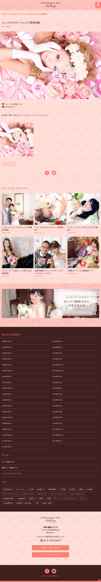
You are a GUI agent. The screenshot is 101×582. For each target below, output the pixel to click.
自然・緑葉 (47, 503)
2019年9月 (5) (57, 388)
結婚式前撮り (9, 498)
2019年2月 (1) (7, 412)
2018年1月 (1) (7, 429)
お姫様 (90, 489)
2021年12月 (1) (57, 365)
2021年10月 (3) (57, 371)
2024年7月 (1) (7, 341)
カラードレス (9, 164)
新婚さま (41, 489)
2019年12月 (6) (7, 388)
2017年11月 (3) (7, 435)
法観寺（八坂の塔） (24, 503)
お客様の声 (8, 489)
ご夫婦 (30, 489)
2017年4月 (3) (7, 447)
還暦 (41, 498)
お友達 (72, 489)
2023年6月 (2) (7, 347)
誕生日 (32, 498)
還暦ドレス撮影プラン (10, 468)
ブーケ (83, 498)
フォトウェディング (59, 494)
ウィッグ (58, 498)
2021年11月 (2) (7, 371)
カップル (20, 489)
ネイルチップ (72, 498)
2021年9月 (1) (7, 376)
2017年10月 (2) (57, 435)
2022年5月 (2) (7, 353)
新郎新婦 (52, 489)
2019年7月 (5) (57, 394)
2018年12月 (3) (7, 417)
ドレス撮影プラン (16, 104)
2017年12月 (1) (57, 429)
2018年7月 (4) (57, 423)
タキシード (43, 494)
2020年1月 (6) (57, 382)
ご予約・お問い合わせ (50, 548)
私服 (49, 498)
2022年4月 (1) (57, 353)
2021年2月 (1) (7, 382)
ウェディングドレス (11, 494)
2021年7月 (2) (57, 376)
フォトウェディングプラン (12, 473)
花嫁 (81, 489)
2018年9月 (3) (57, 417)
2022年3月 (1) (7, 359)
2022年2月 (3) (57, 359)
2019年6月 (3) (7, 400)
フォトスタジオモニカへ (50, 555)
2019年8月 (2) (7, 394)
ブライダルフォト (78, 494)
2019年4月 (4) (7, 406)
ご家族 (63, 489)
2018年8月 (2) (7, 423)
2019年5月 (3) (57, 400)
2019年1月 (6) (57, 412)
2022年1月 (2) (7, 365)
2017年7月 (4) (7, 441)
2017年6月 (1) (57, 441)
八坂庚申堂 (8, 503)
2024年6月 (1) (57, 341)
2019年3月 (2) (57, 406)
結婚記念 (22, 498)
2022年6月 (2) (57, 347)
